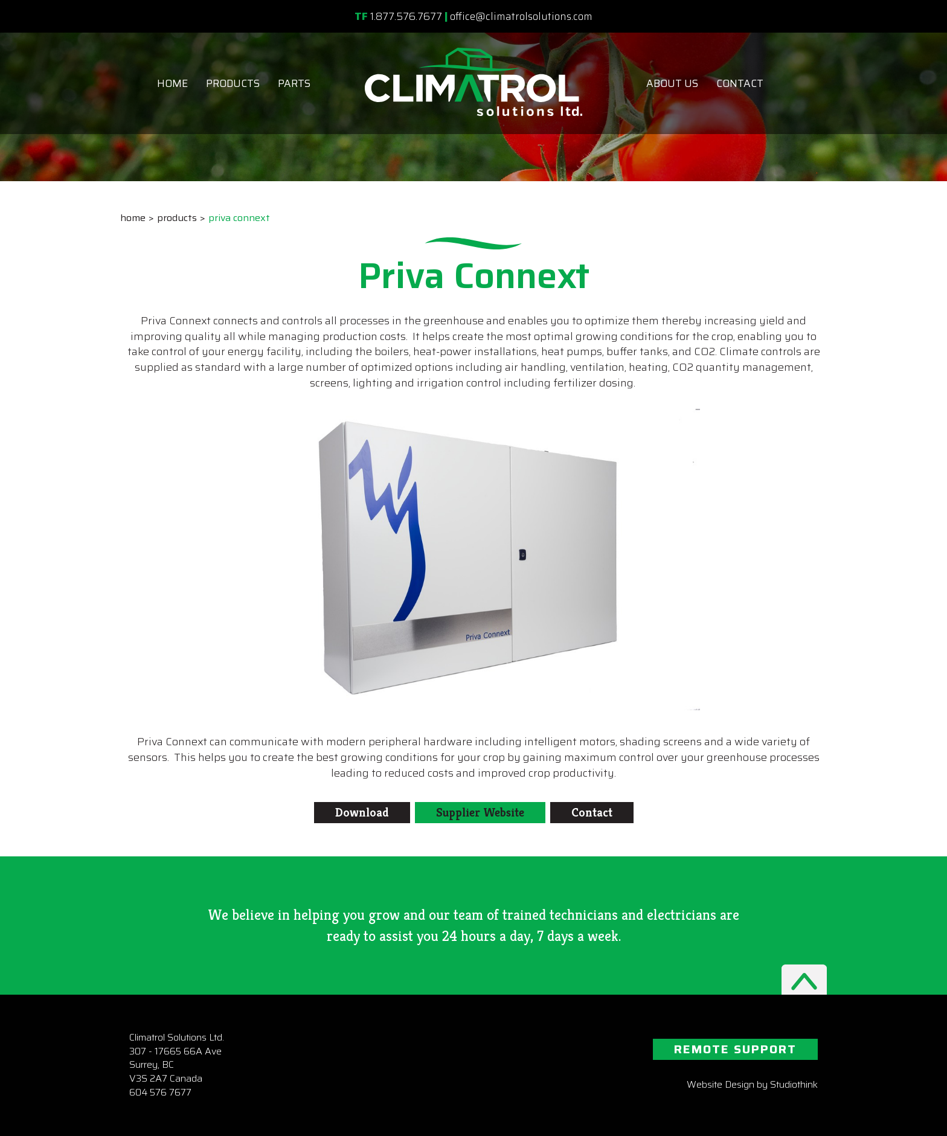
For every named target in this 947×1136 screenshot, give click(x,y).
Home (172, 83)
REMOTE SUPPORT (735, 1049)
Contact (739, 83)
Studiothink (794, 1084)
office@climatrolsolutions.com (521, 16)
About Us (672, 83)
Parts (294, 83)
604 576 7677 (160, 1092)
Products (233, 83)
